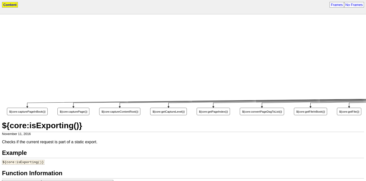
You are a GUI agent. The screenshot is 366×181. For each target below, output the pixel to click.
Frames (337, 5)
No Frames (354, 5)
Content (10, 5)
